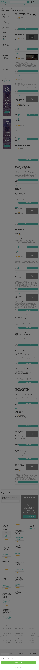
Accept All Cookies (18, 662)
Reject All (19, 665)
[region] (19, 663)
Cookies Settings (18, 667)
